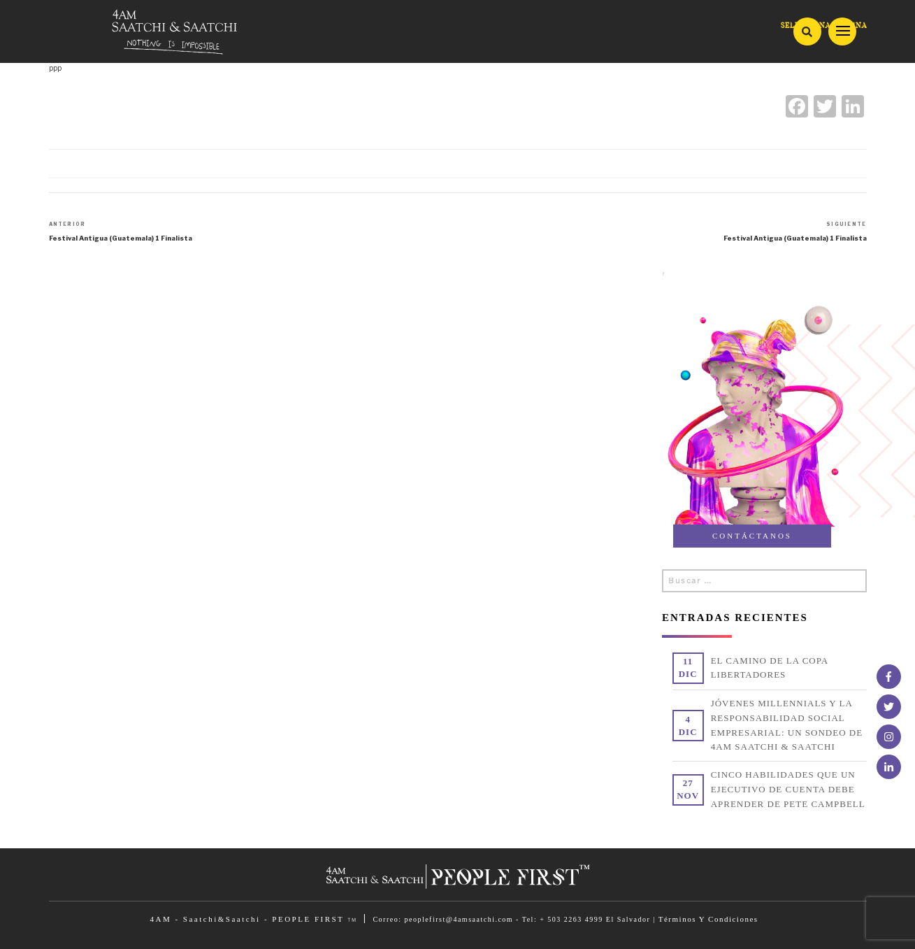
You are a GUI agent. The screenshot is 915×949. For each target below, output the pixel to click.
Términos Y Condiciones (708, 919)
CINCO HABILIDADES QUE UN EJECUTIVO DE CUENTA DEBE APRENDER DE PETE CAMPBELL (788, 789)
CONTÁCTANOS (752, 535)
